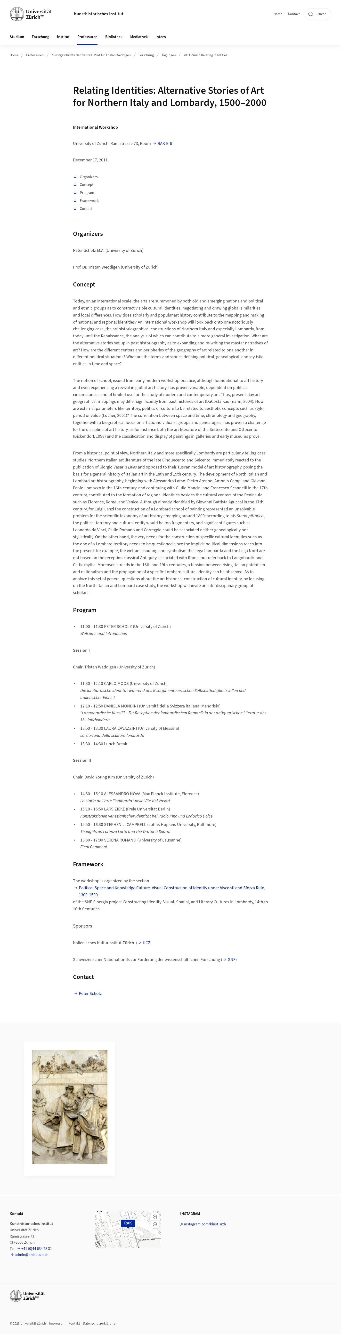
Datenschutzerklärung (99, 1323)
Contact (82, 209)
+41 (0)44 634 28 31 (36, 1248)
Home (278, 14)
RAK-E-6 (165, 144)
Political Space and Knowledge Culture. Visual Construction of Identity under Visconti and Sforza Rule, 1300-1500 (172, 891)
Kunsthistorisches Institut (98, 14)
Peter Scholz (90, 994)
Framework (86, 201)
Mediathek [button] (139, 37)
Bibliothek (113, 37)
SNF (231, 960)
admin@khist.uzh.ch (32, 1254)
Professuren (35, 55)
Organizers (85, 177)
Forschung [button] (40, 37)
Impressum (57, 1323)
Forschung (146, 55)
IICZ (146, 943)
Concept (83, 185)
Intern (160, 37)
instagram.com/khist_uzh (205, 1224)
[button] (155, 1217)
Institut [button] (63, 37)
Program (83, 193)
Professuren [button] (87, 37)
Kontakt (294, 14)
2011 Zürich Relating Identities (205, 55)
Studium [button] (17, 37)
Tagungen (169, 55)
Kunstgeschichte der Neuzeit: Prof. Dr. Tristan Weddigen (91, 55)
